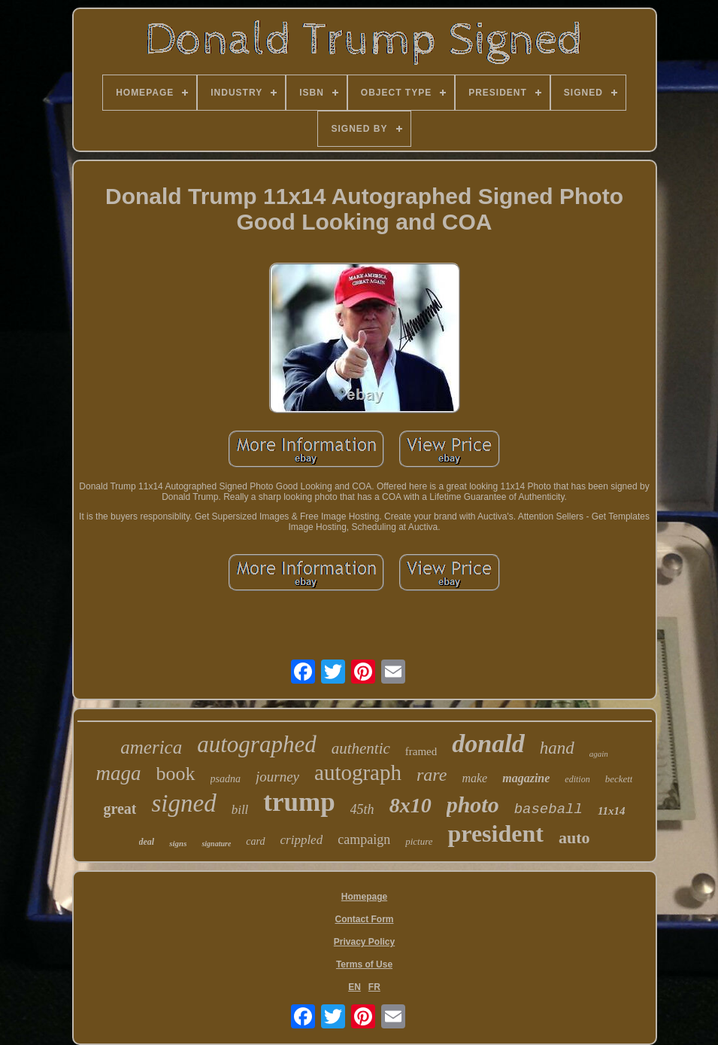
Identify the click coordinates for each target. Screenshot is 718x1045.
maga (118, 773)
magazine (526, 778)
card (255, 841)
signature (216, 843)
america (151, 747)
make (474, 778)
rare (432, 775)
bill (240, 810)
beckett (619, 779)
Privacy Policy (364, 942)
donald (488, 743)
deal (147, 841)
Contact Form (364, 919)
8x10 (410, 805)
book (175, 774)
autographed (256, 744)
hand (557, 748)
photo (473, 804)
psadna (226, 779)
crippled (301, 840)
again (598, 753)
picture (418, 841)
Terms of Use (364, 964)
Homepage (364, 896)
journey (277, 777)
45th (362, 809)
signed (183, 803)
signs (177, 843)
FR (374, 987)
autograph (357, 772)
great (119, 808)
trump (299, 802)
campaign (364, 839)
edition (577, 779)
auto (574, 837)
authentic (361, 748)
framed (421, 751)
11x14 (612, 811)
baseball (548, 809)
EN (354, 987)
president (495, 833)
